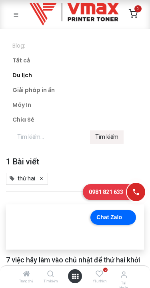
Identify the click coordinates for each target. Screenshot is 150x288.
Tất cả (21, 60)
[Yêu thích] (99, 274)
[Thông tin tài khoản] (124, 274)
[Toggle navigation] (16, 14)
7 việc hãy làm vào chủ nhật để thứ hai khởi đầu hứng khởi (73, 264)
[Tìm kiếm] (50, 274)
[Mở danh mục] (75, 276)
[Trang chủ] (26, 274)
